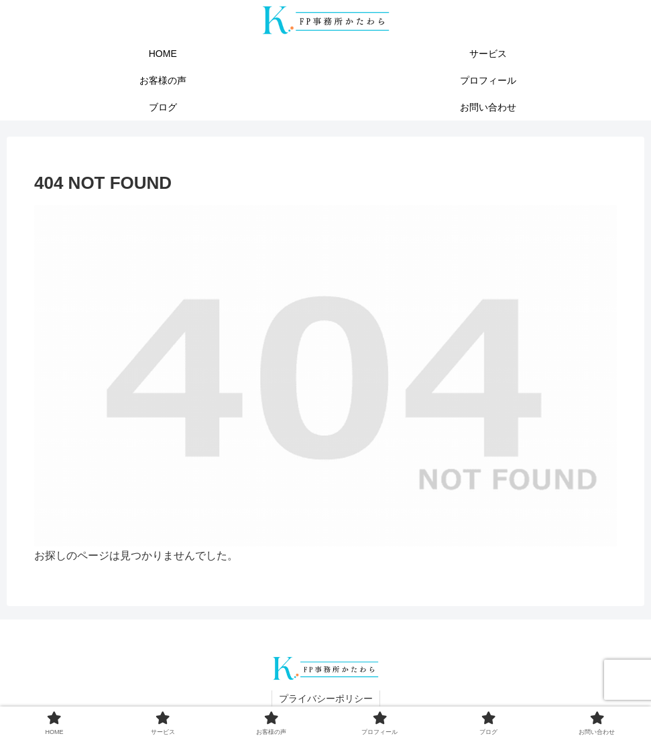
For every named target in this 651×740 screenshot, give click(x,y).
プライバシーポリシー (326, 698)
